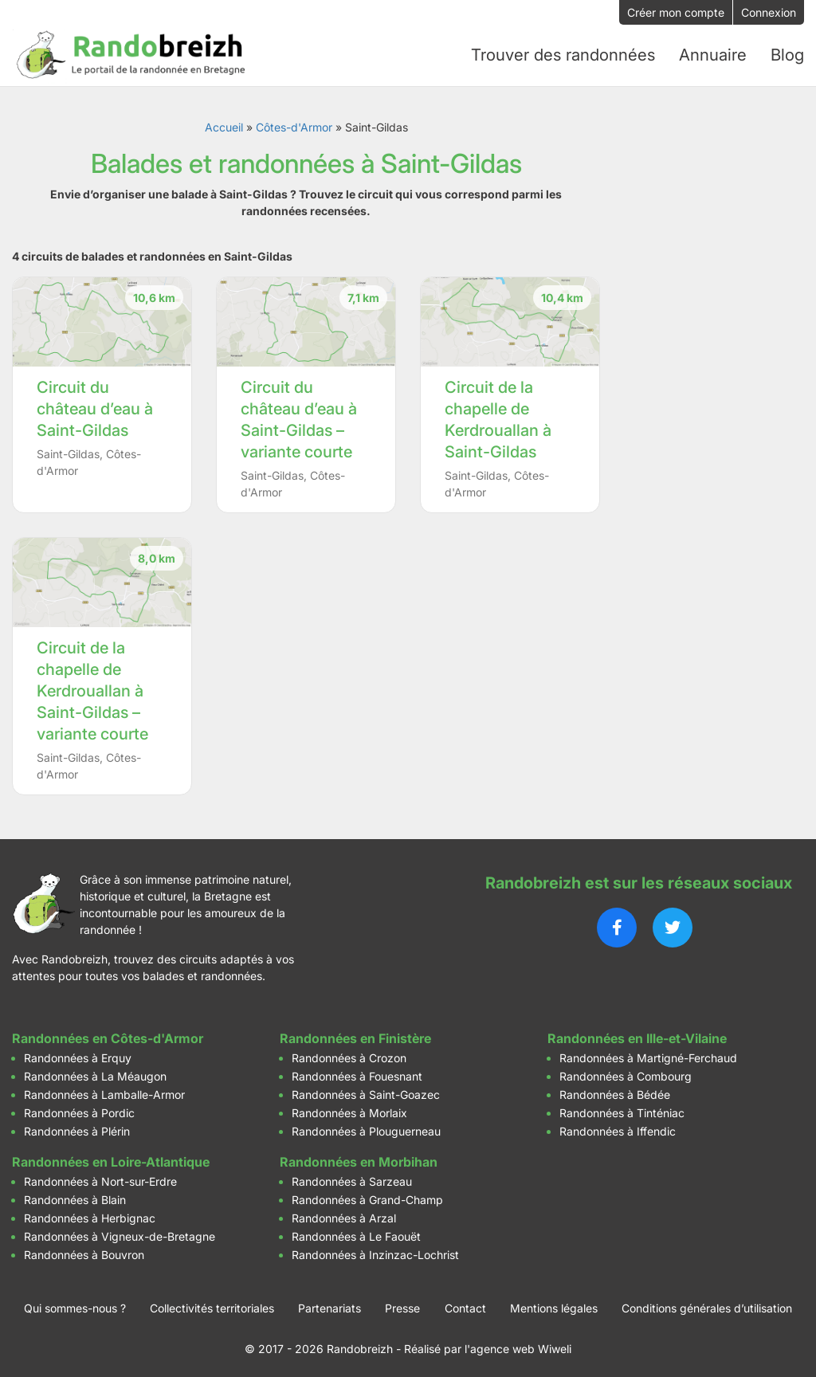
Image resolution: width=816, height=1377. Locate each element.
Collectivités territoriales (212, 1304)
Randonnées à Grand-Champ (367, 1195)
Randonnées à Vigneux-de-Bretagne (119, 1232)
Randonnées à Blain (75, 1195)
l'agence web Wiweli (518, 1345)
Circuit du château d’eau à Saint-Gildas (95, 406)
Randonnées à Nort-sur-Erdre (100, 1177)
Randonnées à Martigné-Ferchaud (648, 1054)
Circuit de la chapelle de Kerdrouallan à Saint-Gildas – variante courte (92, 687)
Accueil (224, 123)
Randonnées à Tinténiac (622, 1109)
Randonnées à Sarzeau (352, 1177)
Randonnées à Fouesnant (357, 1072)
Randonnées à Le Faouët (356, 1232)
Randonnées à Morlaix (349, 1109)
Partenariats (329, 1304)
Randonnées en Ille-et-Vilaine (637, 1034)
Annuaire (713, 53)
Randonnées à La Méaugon (95, 1072)
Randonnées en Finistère (355, 1034)
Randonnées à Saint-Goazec (366, 1090)
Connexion (768, 12)
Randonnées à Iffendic (617, 1127)
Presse (402, 1304)
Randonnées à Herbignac (89, 1214)
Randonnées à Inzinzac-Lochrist (375, 1250)
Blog (787, 53)
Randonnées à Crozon (349, 1054)
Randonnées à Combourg (625, 1072)
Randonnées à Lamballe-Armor (104, 1090)
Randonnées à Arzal (344, 1214)
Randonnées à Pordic (79, 1109)
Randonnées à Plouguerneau (366, 1127)
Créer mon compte (675, 12)
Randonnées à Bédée (614, 1090)
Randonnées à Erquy (77, 1054)
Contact (465, 1304)
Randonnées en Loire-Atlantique (111, 1158)
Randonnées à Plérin (77, 1127)
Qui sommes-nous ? (75, 1304)
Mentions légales (554, 1304)
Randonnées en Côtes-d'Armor (107, 1034)
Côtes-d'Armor (294, 123)
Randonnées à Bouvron (84, 1250)
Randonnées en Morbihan (358, 1158)
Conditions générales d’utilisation (707, 1304)
